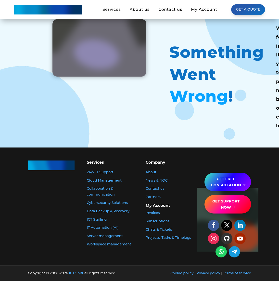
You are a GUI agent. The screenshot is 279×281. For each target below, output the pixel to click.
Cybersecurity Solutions (107, 203)
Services (111, 9)
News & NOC (157, 180)
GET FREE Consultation (226, 181)
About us (140, 9)
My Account (204, 9)
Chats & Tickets (159, 229)
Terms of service (237, 273)
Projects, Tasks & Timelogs (168, 237)
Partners (153, 197)
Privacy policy (208, 273)
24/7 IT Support (100, 172)
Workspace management (109, 244)
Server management (105, 236)
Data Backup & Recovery (108, 211)
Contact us (170, 9)
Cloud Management (104, 180)
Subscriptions (157, 221)
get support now (226, 204)
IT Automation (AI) (102, 227)
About (151, 172)
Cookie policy (181, 273)
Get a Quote (248, 9)
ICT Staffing (97, 219)
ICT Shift (76, 273)
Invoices (153, 213)
